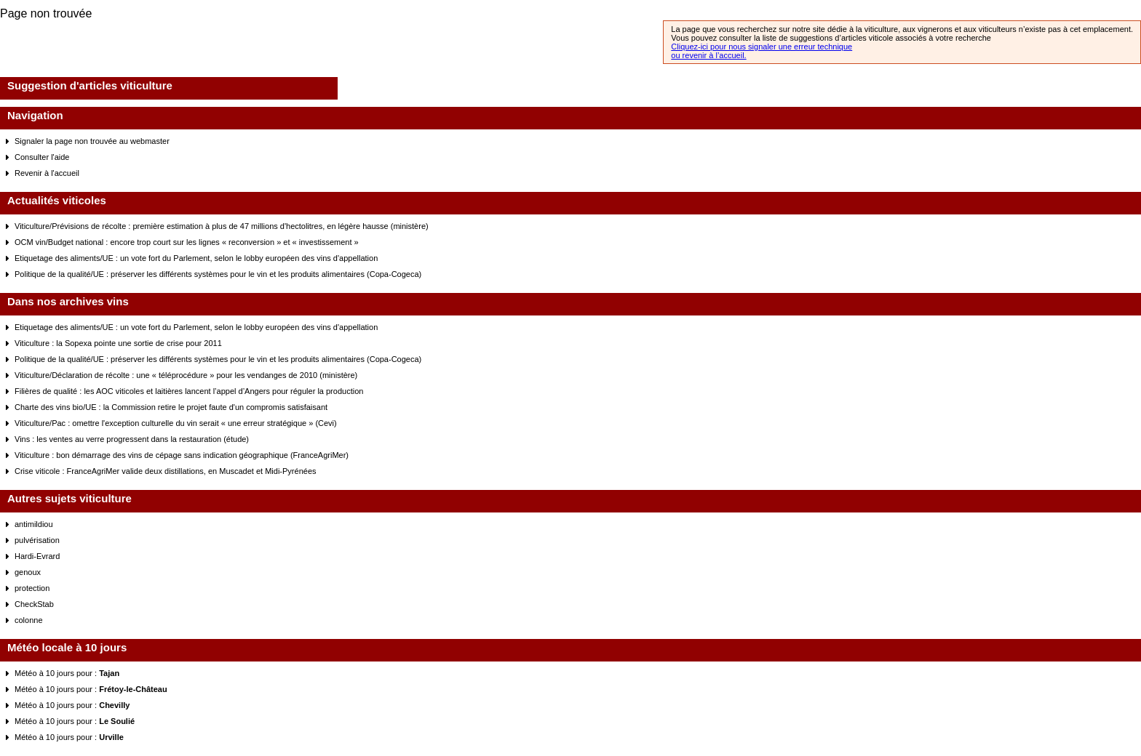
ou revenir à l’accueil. (708, 55)
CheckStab (34, 604)
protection (32, 588)
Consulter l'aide (42, 157)
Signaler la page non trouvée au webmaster (92, 141)
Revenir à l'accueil (47, 173)
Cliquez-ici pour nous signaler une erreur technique (761, 46)
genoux (28, 572)
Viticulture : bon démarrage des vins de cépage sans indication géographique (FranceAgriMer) (182, 455)
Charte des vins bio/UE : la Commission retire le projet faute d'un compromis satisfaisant (171, 407)
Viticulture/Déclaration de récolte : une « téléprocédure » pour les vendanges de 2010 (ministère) (186, 375)
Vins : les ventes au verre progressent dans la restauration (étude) (132, 439)
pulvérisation (37, 540)
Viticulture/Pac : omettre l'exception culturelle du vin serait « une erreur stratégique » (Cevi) (176, 423)
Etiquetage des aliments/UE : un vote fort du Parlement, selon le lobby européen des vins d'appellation (196, 258)
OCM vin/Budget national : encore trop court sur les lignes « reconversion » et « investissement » (187, 242)
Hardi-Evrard (37, 556)
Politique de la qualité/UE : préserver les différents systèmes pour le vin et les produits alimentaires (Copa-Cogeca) (218, 274)
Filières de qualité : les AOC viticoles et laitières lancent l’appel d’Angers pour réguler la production (189, 391)
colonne (29, 620)
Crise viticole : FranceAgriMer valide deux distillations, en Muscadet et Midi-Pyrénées (166, 471)
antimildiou (34, 524)
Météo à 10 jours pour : (67, 673)
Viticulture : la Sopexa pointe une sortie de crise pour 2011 (118, 343)
